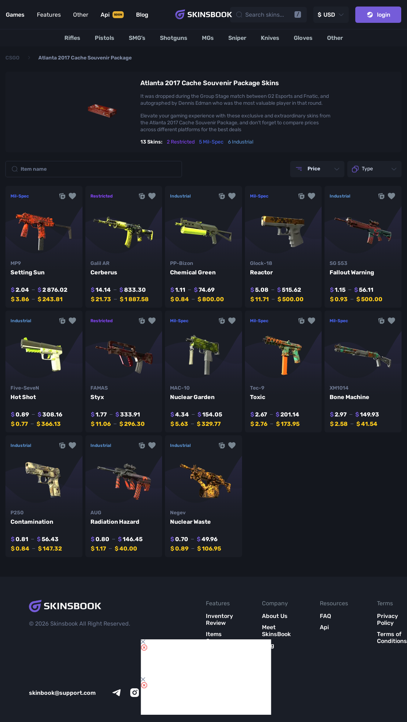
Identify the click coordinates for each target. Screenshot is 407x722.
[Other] (335, 37)
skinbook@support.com (62, 692)
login (378, 14)
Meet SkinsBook (276, 631)
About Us (275, 616)
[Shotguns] (173, 37)
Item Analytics (219, 656)
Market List (215, 674)
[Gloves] (303, 37)
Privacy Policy (387, 619)
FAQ (325, 616)
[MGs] (208, 37)
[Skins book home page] (204, 14)
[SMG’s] (137, 37)
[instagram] (134, 692)
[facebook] (171, 692)
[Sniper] (237, 37)
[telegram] (116, 692)
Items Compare (218, 637)
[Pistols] (104, 37)
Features (49, 14)
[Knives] (270, 37)
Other (80, 14)
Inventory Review (219, 619)
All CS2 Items (215, 692)
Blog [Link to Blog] (142, 14)
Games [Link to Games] (15, 14)
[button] (72, 196)
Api (324, 627)
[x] (153, 692)
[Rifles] (72, 37)
